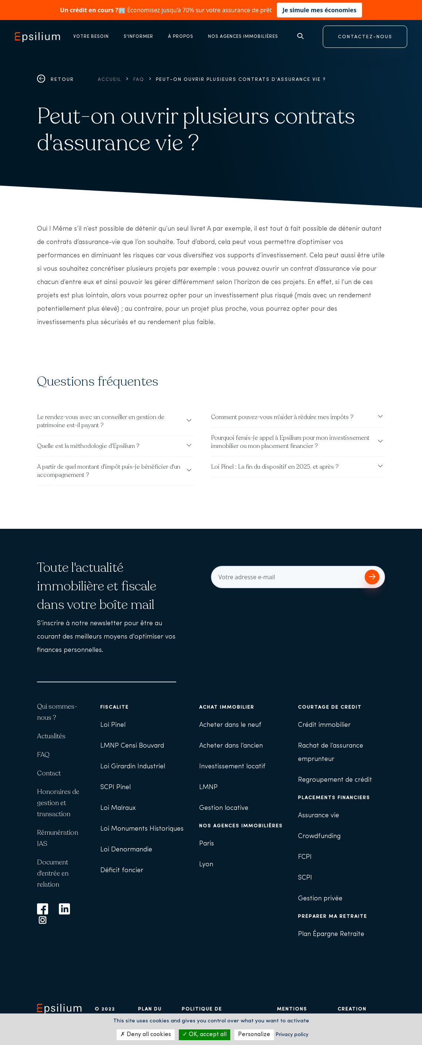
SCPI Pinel (115, 787)
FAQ (138, 79)
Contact (49, 773)
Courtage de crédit (330, 707)
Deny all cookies (145, 1035)
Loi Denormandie (126, 849)
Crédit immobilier (324, 725)
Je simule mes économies (319, 10)
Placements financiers (334, 797)
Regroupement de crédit (335, 780)
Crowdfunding (319, 836)
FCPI (305, 857)
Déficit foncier (121, 870)
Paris (206, 843)
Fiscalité (114, 707)
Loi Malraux (118, 808)
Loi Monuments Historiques (142, 829)
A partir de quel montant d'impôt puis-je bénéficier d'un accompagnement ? (108, 471)
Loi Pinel (112, 725)
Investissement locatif (232, 766)
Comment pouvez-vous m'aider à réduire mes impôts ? (282, 417)
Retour (55, 79)
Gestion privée (320, 898)
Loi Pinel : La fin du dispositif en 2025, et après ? (275, 467)
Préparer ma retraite (332, 916)
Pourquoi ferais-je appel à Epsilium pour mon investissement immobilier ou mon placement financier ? (290, 442)
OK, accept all (204, 1035)
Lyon (206, 864)
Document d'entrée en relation (52, 873)
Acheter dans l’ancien (231, 745)
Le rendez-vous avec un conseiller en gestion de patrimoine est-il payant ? (100, 421)
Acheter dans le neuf (230, 725)
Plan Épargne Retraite (331, 934)
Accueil (109, 79)
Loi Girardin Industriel (132, 766)
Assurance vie (318, 815)
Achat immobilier (226, 707)
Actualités (51, 736)
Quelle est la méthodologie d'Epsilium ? (88, 446)
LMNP (208, 787)
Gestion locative (223, 808)
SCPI (305, 877)
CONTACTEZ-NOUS (365, 36)
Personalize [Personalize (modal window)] (254, 1035)
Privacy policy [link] (291, 1035)
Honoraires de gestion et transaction (58, 802)
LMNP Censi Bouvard (132, 745)
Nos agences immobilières (241, 826)
